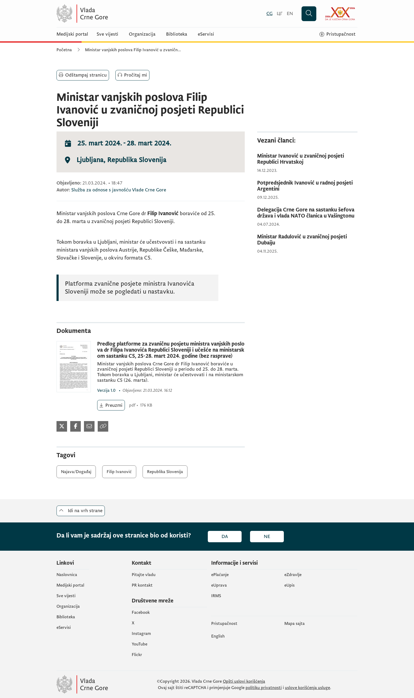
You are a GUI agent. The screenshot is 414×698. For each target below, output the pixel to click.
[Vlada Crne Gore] (108, 13)
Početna (64, 50)
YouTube (139, 644)
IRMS (216, 595)
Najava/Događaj (76, 471)
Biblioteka (176, 34)
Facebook (141, 612)
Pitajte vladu (144, 574)
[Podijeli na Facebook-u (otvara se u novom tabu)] (75, 426)
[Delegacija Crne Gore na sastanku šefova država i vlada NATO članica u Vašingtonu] (307, 213)
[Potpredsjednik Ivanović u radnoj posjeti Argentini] (307, 186)
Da (225, 536)
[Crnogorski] (269, 13)
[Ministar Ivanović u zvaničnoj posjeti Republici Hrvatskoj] (307, 159)
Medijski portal (72, 34)
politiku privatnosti (264, 687)
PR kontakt (142, 585)
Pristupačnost (224, 623)
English (218, 636)
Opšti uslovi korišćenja (244, 681)
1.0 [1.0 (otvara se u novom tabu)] (107, 390)
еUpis (289, 585)
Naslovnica (67, 574)
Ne (267, 536)
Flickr (137, 654)
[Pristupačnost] (337, 34)
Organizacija (142, 34)
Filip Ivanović (119, 471)
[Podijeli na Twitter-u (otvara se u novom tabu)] (62, 426)
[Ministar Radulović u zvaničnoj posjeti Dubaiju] (307, 240)
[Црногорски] (280, 13)
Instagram (141, 633)
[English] (290, 13)
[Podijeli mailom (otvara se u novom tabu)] (89, 426)
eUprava (219, 585)
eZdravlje (293, 574)
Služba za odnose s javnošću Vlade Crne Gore (118, 190)
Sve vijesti (107, 34)
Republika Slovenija (165, 471)
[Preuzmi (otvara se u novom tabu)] (111, 405)
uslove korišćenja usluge (307, 687)
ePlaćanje (220, 574)
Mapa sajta (294, 623)
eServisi (206, 34)
